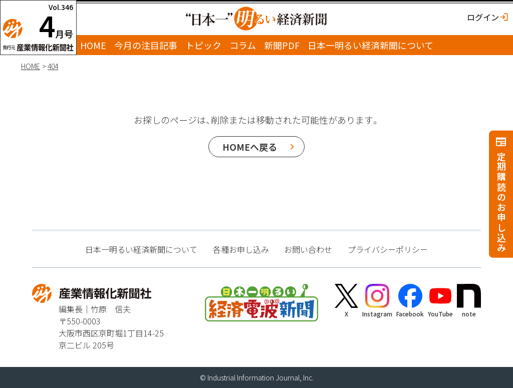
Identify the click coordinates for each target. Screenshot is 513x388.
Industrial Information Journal (253, 377)
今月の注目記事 (145, 45)
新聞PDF (282, 45)
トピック (203, 45)
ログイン (483, 17)
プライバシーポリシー (388, 249)
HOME (93, 45)
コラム (242, 45)
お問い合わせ (308, 249)
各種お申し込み (241, 249)
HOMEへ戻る (249, 146)
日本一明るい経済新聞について (370, 45)
